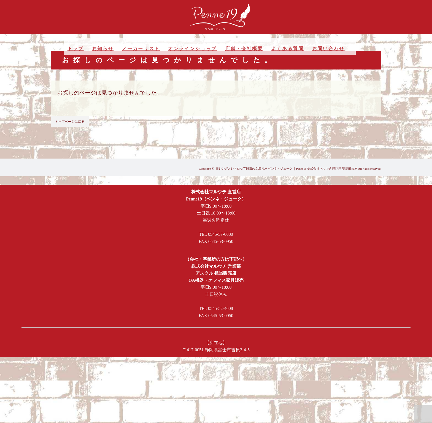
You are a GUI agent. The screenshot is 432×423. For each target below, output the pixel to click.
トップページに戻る (70, 122)
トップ (76, 48)
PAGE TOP (423, 414)
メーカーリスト (141, 48)
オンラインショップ (192, 48)
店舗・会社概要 (244, 48)
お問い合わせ (328, 48)
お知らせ (103, 48)
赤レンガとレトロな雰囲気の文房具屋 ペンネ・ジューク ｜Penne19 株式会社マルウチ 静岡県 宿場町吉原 (286, 168)
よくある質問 (287, 48)
